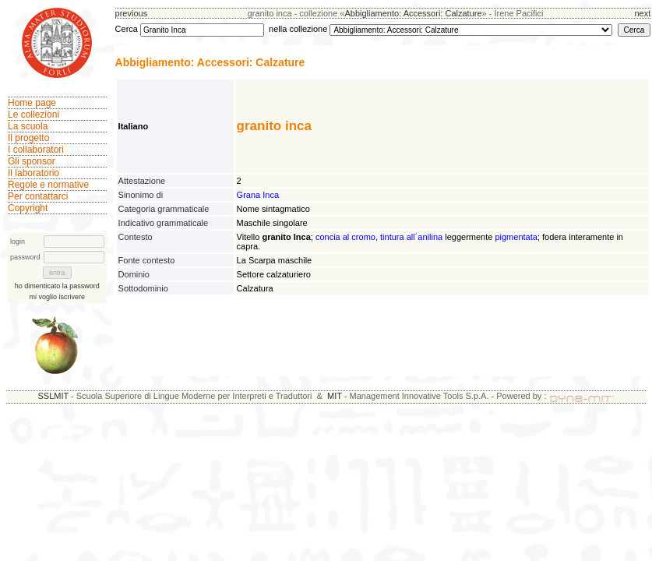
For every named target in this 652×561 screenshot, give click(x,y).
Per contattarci (38, 196)
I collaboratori (36, 149)
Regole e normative (48, 184)
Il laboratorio (33, 173)
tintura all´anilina (411, 237)
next (642, 13)
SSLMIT (53, 395)
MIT (334, 395)
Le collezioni (33, 114)
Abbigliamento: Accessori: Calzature (412, 13)
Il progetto (28, 137)
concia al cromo (345, 237)
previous (131, 13)
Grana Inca (258, 194)
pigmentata (516, 237)
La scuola (28, 126)
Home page (32, 102)
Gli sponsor (31, 161)
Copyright (28, 208)
